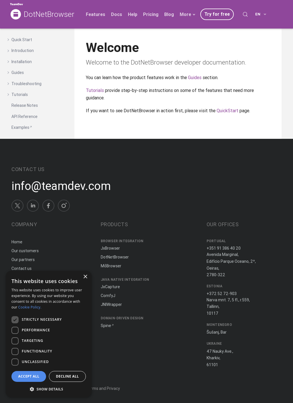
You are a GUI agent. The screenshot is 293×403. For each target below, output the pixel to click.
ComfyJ (108, 295)
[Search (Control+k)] (245, 14)
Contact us (21, 268)
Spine (106, 325)
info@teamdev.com (61, 186)
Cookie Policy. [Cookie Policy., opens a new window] (29, 307)
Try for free (217, 14)
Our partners (23, 259)
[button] (48, 389)
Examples (20, 127)
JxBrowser (110, 248)
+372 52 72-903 (222, 293)
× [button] (85, 277)
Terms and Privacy (103, 388)
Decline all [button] (67, 376)
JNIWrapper (111, 304)
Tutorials (95, 90)
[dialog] (49, 334)
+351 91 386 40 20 (224, 248)
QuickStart (227, 110)
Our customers (25, 250)
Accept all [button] (28, 376)
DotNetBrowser (49, 14)
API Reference (24, 116)
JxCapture (110, 286)
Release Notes (24, 105)
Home (16, 241)
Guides (194, 77)
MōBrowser (111, 265)
